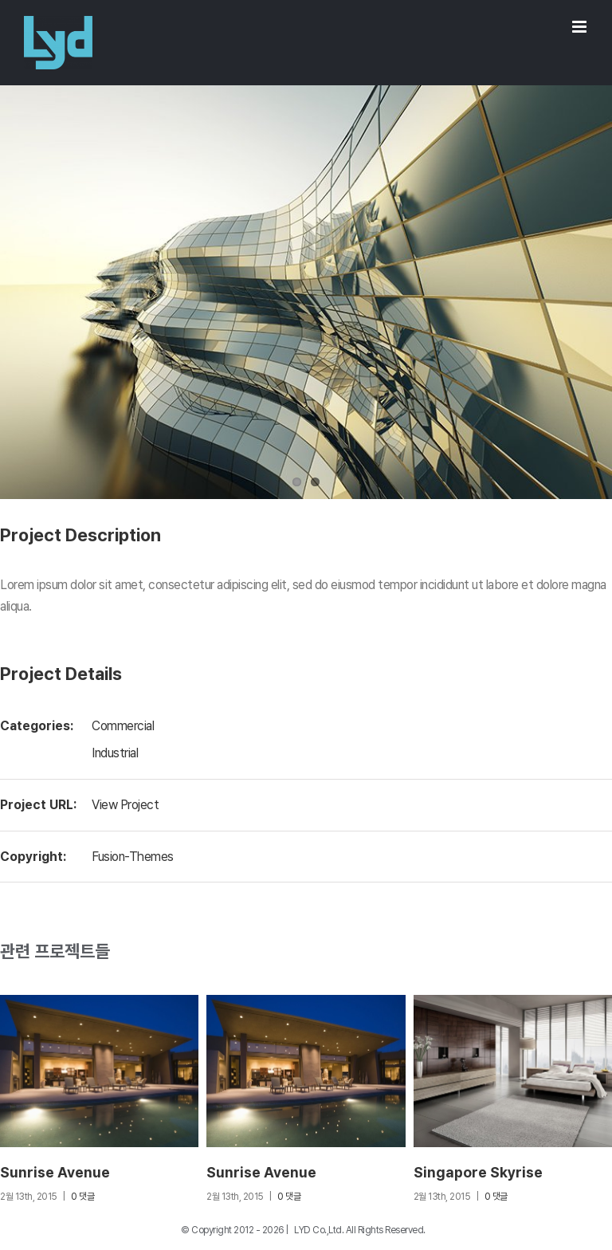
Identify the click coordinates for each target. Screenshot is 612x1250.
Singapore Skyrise (478, 1172)
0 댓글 (82, 1196)
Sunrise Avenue (55, 1172)
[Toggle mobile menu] (580, 26)
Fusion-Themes (133, 856)
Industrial (115, 753)
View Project (125, 804)
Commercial (123, 725)
